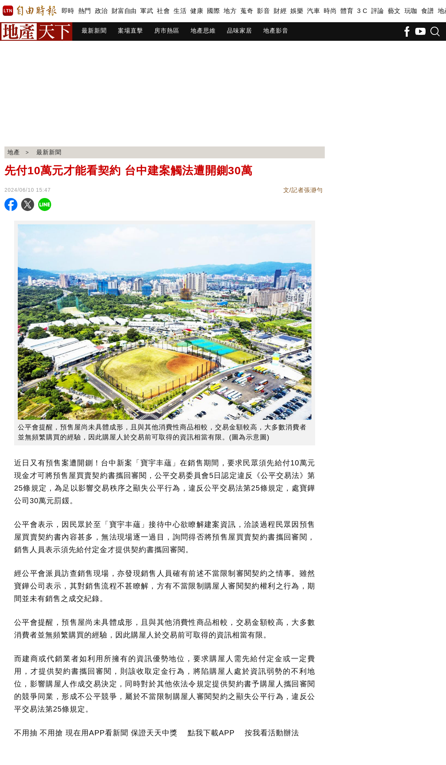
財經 (280, 10)
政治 (101, 10)
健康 (196, 10)
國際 (213, 10)
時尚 (330, 10)
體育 (346, 10)
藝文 (394, 10)
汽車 (313, 10)
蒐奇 (246, 10)
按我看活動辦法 (272, 733)
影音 (263, 10)
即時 (68, 10)
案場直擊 (130, 30)
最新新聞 (94, 30)
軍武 (146, 10)
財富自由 (124, 10)
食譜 (427, 10)
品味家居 (239, 30)
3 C (362, 10)
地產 (13, 152)
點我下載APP (211, 733)
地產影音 (275, 30)
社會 (163, 10)
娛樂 (296, 10)
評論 (377, 10)
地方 (230, 10)
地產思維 (203, 30)
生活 (180, 10)
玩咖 (410, 10)
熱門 (84, 10)
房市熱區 (166, 30)
